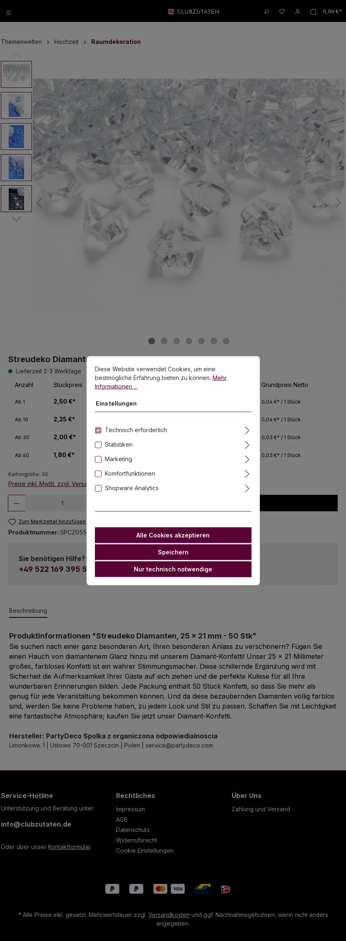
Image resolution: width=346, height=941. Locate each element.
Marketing (118, 458)
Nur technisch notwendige (173, 568)
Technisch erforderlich (136, 429)
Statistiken (119, 444)
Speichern (173, 551)
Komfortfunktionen (130, 473)
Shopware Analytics (132, 487)
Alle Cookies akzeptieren (173, 534)
